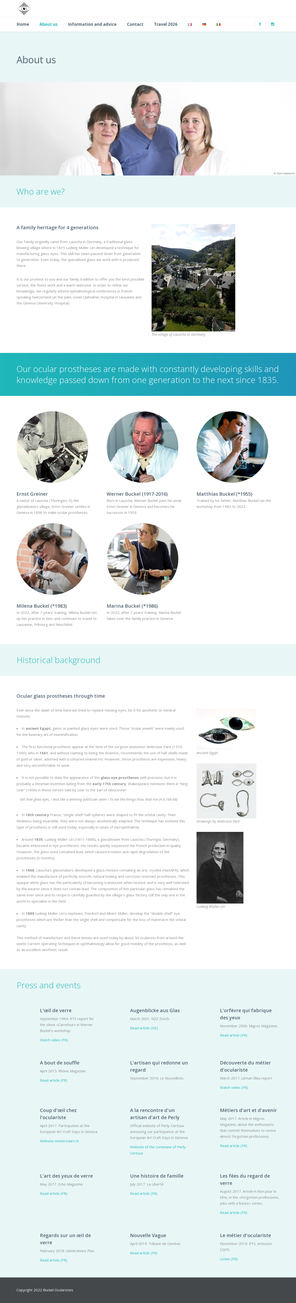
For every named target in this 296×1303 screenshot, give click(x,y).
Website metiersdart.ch (59, 1140)
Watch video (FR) (54, 1039)
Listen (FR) (229, 1258)
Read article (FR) (233, 1035)
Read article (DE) (144, 1028)
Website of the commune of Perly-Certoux (158, 1149)
